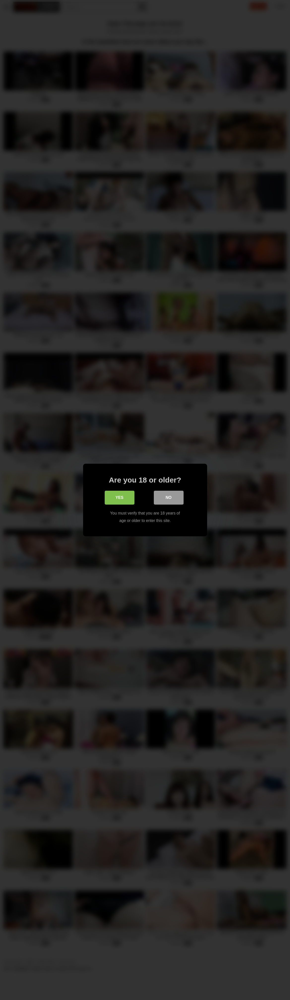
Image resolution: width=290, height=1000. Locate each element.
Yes (119, 497)
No (169, 497)
